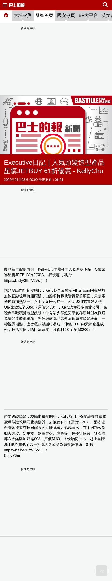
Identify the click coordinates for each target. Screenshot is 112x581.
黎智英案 (44, 15)
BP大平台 (88, 15)
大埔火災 (23, 15)
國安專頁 (66, 15)
